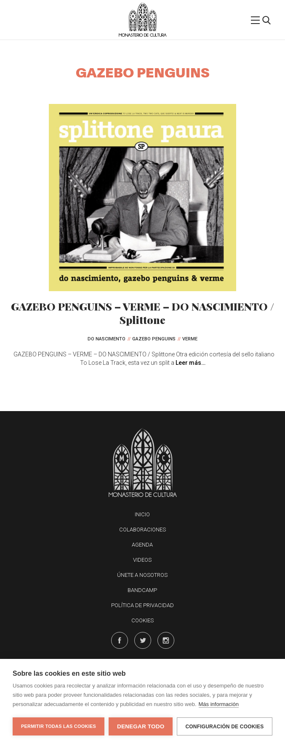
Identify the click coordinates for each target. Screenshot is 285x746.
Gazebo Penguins (154, 339)
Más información (219, 704)
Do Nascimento (106, 339)
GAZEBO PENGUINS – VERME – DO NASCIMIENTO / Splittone (142, 313)
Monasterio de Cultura (142, 35)
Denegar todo (140, 726)
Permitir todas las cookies (58, 726)
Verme (189, 339)
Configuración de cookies (224, 727)
